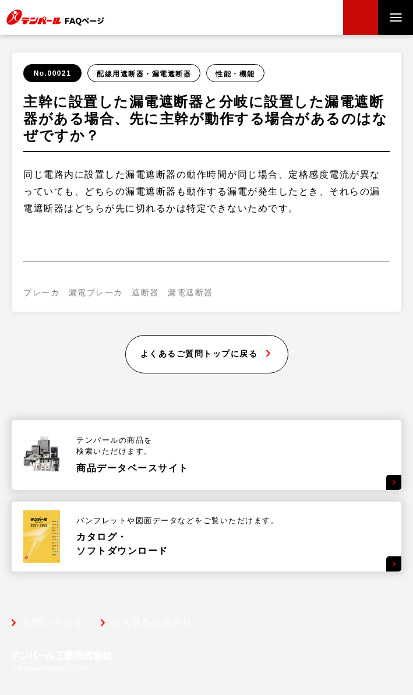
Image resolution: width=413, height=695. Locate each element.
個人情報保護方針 (152, 622)
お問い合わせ (52, 622)
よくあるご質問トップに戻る (199, 353)
